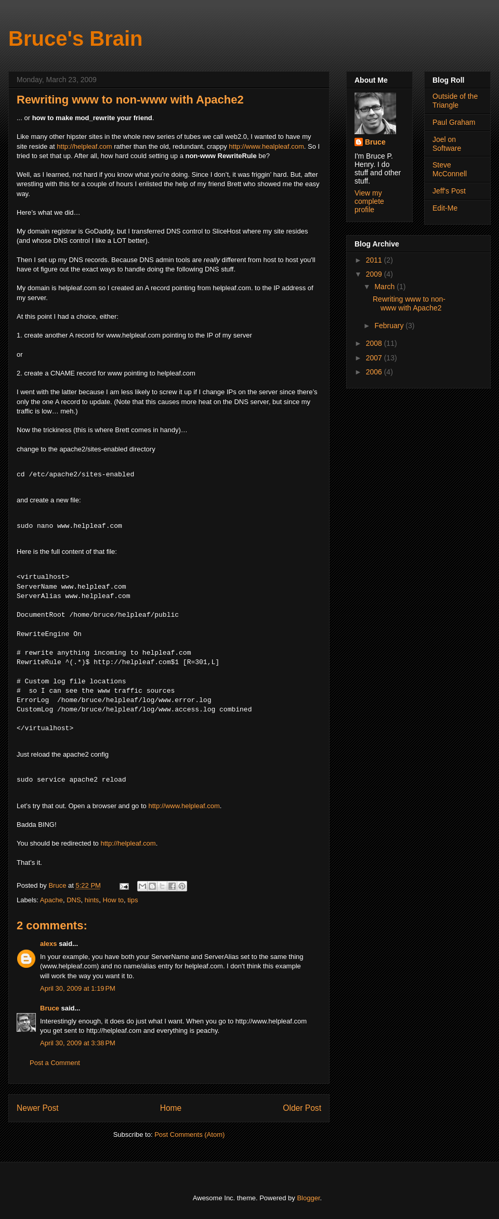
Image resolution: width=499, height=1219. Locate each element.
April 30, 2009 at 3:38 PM (77, 1043)
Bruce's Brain (75, 38)
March (385, 286)
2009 (375, 274)
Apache (51, 900)
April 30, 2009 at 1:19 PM (77, 988)
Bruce (49, 1008)
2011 (375, 260)
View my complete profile (369, 201)
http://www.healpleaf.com (266, 146)
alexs (48, 944)
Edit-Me (444, 208)
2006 (375, 372)
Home (171, 1108)
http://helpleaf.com (84, 146)
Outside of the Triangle (455, 100)
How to (113, 900)
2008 (375, 343)
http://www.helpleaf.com (183, 806)
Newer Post (38, 1108)
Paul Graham (453, 122)
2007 (375, 358)
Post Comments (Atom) (189, 1134)
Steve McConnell (449, 169)
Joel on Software (446, 143)
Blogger (308, 1198)
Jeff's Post (449, 191)
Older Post (302, 1108)
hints (92, 900)
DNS (74, 900)
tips (132, 900)
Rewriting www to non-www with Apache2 (409, 303)
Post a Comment (55, 1063)
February (389, 325)
